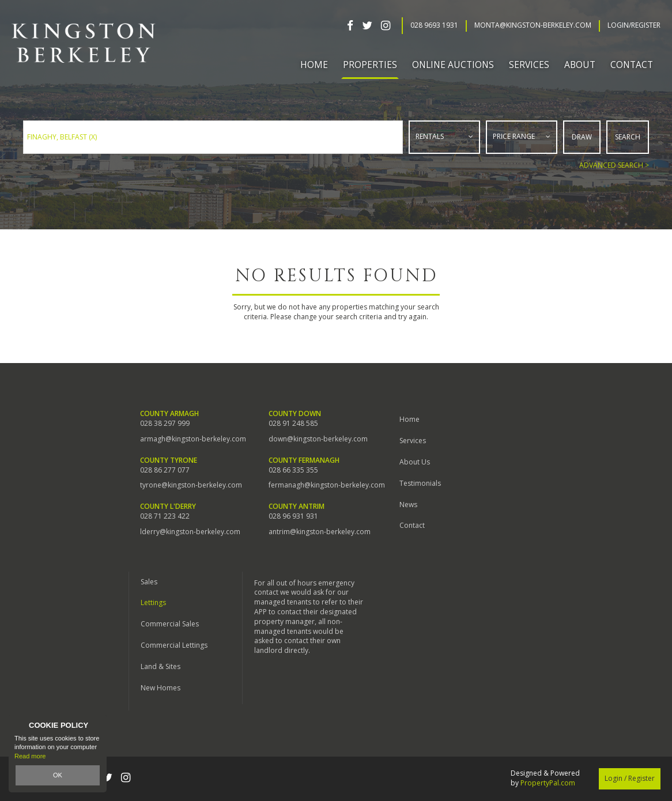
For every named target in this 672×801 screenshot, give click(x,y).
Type (409, 150)
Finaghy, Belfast (62, 137)
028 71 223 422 (165, 516)
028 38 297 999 (165, 423)
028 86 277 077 (165, 470)
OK (57, 775)
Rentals (430, 136)
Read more (30, 756)
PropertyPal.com (547, 783)
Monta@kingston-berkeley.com (532, 25)
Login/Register (633, 25)
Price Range (514, 136)
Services (412, 440)
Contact (631, 64)
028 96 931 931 (293, 516)
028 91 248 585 (293, 423)
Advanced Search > (614, 165)
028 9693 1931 (434, 25)
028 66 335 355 (293, 470)
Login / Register (630, 778)
